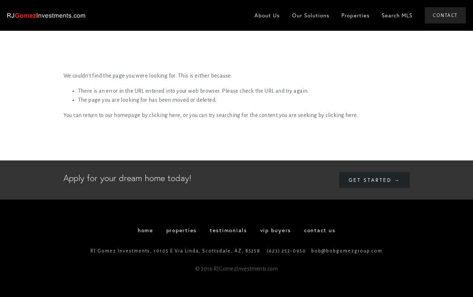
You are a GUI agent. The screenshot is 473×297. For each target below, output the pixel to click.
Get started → (374, 180)
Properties (355, 15)
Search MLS (397, 15)
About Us (267, 15)
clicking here (164, 115)
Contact (445, 15)
